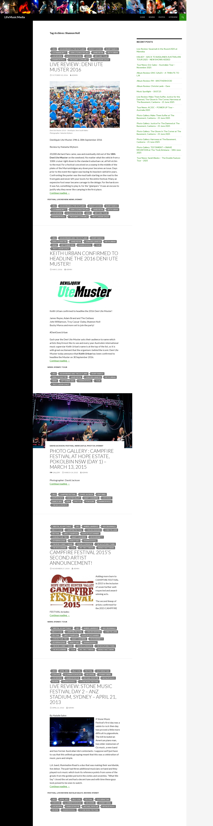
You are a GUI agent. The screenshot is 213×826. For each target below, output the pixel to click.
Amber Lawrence (91, 526)
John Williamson (93, 241)
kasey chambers (91, 498)
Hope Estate (57, 498)
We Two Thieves (86, 548)
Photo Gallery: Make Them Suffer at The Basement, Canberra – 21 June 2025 (155, 116)
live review (57, 56)
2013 (54, 671)
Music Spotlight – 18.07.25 (149, 91)
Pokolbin (90, 501)
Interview (173, 17)
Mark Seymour (72, 678)
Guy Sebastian (103, 671)
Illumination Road (73, 674)
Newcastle (80, 446)
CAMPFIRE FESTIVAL (68, 494)
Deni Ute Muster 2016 (80, 52)
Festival (51, 199)
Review (152, 17)
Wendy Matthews (106, 548)
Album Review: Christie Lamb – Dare (153, 86)
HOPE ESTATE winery (90, 533)
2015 (54, 494)
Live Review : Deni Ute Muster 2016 (76, 66)
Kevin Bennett (96, 537)
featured (101, 494)
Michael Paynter (90, 678)
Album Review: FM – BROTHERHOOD (154, 80)
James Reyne (98, 52)
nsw (68, 501)
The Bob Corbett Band (62, 544)
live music (107, 498)
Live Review (62, 199)
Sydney (78, 199)
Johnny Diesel (105, 674)
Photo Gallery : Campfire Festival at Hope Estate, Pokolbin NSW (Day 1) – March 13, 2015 (82, 459)
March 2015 (57, 501)
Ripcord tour (101, 56)
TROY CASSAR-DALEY (100, 60)
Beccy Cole (57, 530)
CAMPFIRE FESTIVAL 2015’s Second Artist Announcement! (80, 557)
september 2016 (67, 245)
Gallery (56, 472)
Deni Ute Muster (59, 241)
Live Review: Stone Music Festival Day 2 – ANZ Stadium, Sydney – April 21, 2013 (83, 694)
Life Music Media (14, 17)
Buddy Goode (95, 49)
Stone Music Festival (89, 682)
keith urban (113, 52)
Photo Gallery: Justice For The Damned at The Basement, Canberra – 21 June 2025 (158, 124)
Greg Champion (71, 533)
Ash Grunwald (109, 526)
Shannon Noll (58, 60)
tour (98, 245)
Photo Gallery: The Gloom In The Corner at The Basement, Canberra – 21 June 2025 (159, 132)
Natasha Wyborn (74, 56)
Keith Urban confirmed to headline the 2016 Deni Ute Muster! (84, 258)
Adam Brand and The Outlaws (73, 238)
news (88, 56)
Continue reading (60, 193)
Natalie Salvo (108, 678)
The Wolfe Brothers (105, 544)
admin (75, 75)
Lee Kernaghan (58, 541)
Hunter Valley (73, 498)
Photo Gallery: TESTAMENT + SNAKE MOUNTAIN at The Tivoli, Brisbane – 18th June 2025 (159, 150)
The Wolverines (59, 548)
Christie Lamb (111, 530)
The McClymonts (60, 505)
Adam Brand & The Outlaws (72, 49)
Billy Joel (76, 671)
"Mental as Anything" (62, 526)
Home (142, 17)
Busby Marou (112, 49)
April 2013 (64, 671)
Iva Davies (90, 674)
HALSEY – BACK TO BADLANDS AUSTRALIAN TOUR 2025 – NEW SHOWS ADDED (159, 58)
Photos (162, 17)
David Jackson (57, 446)
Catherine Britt (59, 52)
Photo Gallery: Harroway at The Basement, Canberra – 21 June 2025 (156, 140)
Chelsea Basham (93, 530)
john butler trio (60, 537)
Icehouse (56, 674)
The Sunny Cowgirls (78, 60)
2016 (54, 49)
